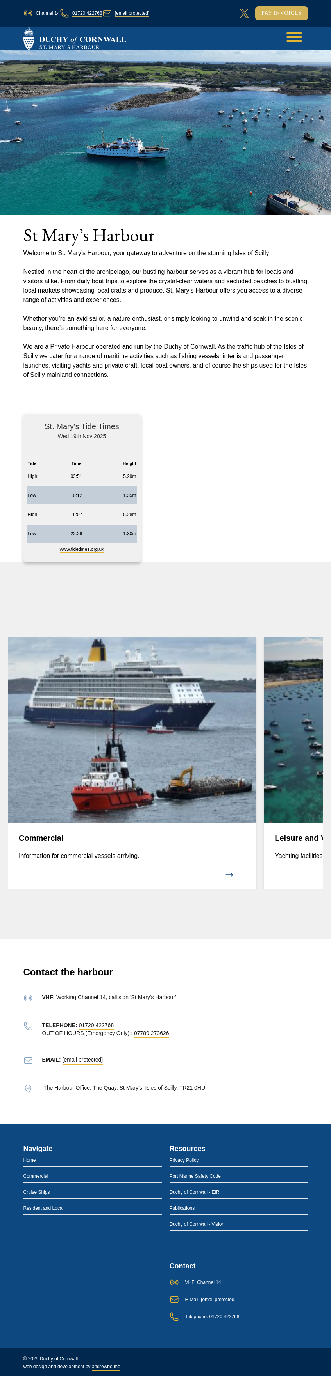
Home (29, 1160)
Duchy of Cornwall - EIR (195, 1192)
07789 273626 (151, 1033)
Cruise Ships (36, 1192)
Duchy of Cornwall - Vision (197, 1224)
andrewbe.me (106, 1366)
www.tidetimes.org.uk (82, 549)
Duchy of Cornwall (59, 1359)
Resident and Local (43, 1208)
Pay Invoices (281, 13)
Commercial (35, 1176)
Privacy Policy (184, 1160)
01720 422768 (87, 13)
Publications (182, 1208)
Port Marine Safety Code (195, 1176)
